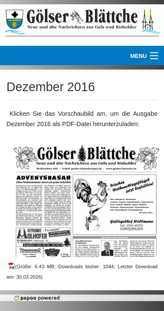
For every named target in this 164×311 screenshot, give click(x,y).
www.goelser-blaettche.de (42, 51)
